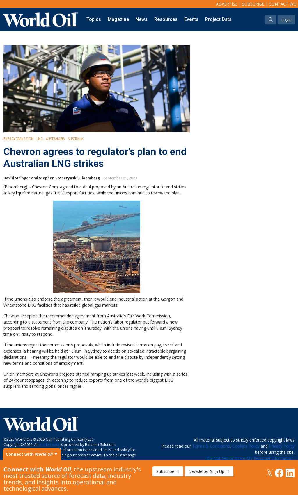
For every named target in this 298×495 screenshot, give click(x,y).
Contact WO (283, 4)
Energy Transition (18, 139)
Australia (75, 139)
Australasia (55, 139)
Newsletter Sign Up (209, 471)
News (142, 19)
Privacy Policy (282, 446)
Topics (93, 19)
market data (49, 444)
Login (286, 19)
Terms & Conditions (211, 446)
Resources (166, 19)
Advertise (226, 4)
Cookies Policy (246, 446)
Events (191, 19)
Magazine (118, 19)
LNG (40, 139)
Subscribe (253, 4)
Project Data (218, 19)
